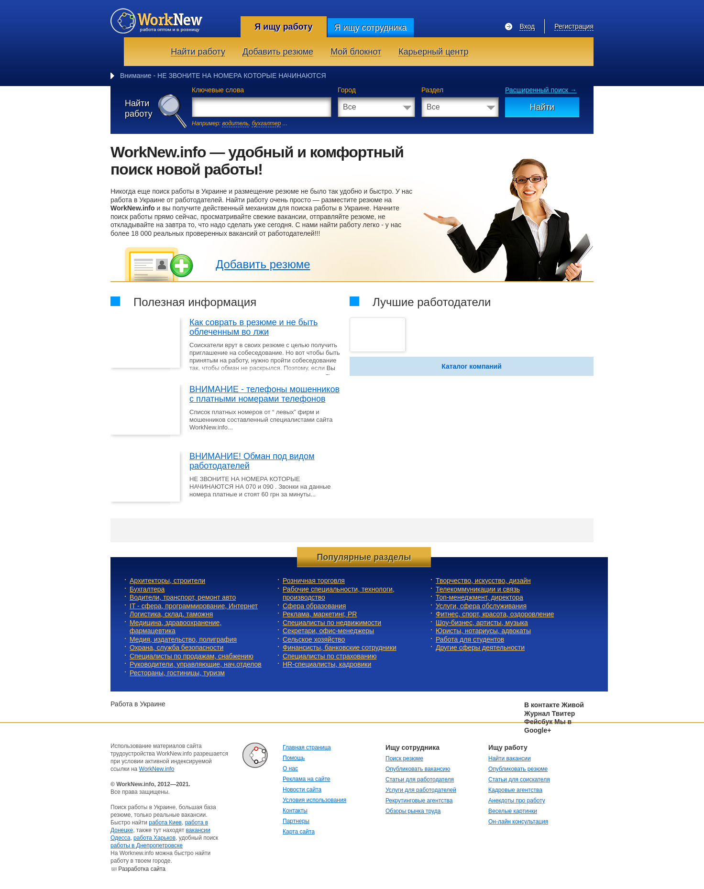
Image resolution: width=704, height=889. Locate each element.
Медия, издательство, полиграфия (183, 639)
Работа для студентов (470, 639)
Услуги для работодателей (420, 790)
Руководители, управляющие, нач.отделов (196, 664)
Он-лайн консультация (518, 821)
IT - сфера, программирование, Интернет (194, 606)
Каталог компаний (471, 366)
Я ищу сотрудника (370, 28)
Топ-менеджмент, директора (479, 597)
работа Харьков (154, 837)
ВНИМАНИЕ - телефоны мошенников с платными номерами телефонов (264, 394)
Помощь (294, 758)
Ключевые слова (218, 90)
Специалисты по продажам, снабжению (191, 656)
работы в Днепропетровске (146, 845)
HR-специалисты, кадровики (327, 664)
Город (347, 90)
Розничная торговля (314, 580)
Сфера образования (314, 606)
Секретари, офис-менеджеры (328, 631)
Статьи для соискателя (519, 779)
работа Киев (165, 822)
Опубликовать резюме (518, 769)
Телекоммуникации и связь (478, 589)
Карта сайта (299, 831)
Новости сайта (302, 789)
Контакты (295, 810)
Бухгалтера (147, 589)
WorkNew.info (157, 769)
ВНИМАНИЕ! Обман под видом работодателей (252, 461)
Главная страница (307, 747)
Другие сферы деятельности (480, 647)
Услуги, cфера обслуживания (481, 606)
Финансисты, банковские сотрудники (339, 647)
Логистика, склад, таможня (171, 614)
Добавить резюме (263, 264)
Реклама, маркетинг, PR (320, 614)
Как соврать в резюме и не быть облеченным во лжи (253, 327)
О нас (290, 768)
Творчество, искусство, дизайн (483, 580)
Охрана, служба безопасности (176, 647)
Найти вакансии (509, 758)
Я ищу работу (283, 27)
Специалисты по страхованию (329, 656)
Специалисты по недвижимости (332, 622)
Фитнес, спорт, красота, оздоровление (495, 614)
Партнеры (296, 821)
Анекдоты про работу (516, 800)
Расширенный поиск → (541, 90)
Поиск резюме (404, 758)
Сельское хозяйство (314, 639)
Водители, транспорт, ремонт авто (183, 597)
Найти (542, 107)
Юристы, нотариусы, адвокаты (483, 631)
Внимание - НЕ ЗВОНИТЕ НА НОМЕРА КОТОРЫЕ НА (204, 75)
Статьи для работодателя (419, 779)
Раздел (432, 90)
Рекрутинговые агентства (418, 800)
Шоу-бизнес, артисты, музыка (482, 622)
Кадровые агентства (515, 790)
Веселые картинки (512, 811)
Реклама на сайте (306, 779)
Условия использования (314, 800)
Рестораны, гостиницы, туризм (177, 673)
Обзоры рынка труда (412, 811)
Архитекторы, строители (167, 580)
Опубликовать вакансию (417, 769)
